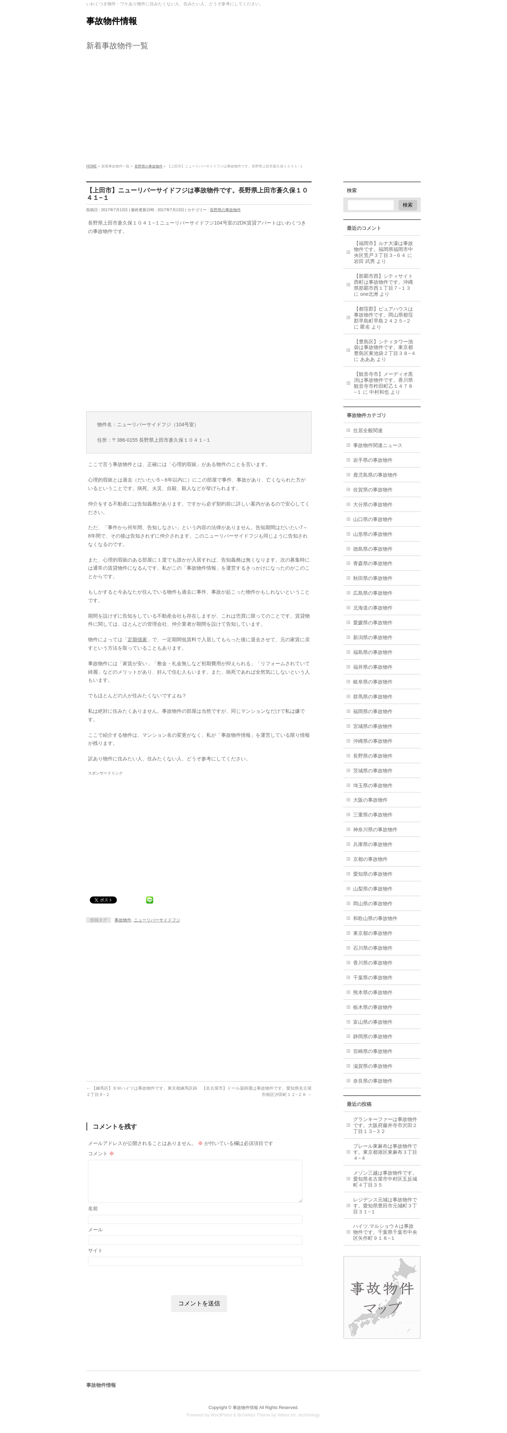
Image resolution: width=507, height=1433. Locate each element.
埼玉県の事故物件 (373, 785)
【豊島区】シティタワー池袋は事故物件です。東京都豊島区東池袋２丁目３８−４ (385, 347)
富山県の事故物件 (373, 1022)
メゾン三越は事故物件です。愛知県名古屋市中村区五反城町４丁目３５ (385, 1179)
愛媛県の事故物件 (373, 622)
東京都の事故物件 (373, 933)
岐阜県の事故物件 (373, 682)
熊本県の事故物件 (373, 992)
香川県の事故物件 (373, 963)
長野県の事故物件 (225, 210)
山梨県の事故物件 (373, 889)
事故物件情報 (111, 21)
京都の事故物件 (370, 859)
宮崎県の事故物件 (373, 1051)
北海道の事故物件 (373, 608)
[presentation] (134, 1280)
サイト (95, 1250)
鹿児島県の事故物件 (375, 475)
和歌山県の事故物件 (375, 918)
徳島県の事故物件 (373, 549)
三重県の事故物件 (373, 814)
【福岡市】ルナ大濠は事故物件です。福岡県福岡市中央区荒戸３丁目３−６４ (383, 249)
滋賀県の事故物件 (373, 1066)
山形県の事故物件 (373, 534)
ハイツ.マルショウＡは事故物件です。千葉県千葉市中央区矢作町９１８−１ (385, 1232)
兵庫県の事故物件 (373, 844)
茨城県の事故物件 (373, 770)
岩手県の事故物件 (373, 460)
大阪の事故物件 (370, 800)
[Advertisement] (253, 109)
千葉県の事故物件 (373, 977)
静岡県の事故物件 (373, 1036)
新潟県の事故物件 (373, 637)
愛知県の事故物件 (373, 874)
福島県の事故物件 (373, 652)
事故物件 (122, 920)
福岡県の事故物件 (373, 711)
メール (95, 1229)
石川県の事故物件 (373, 948)
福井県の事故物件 (373, 667)
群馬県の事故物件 (373, 696)
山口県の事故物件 (373, 519)
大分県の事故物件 (373, 504)
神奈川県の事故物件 (375, 829)
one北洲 (369, 294)
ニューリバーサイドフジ (157, 920)
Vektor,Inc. (287, 1415)
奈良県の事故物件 (373, 1081)
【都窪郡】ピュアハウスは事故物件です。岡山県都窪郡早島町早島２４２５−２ (383, 315)
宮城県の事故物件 (373, 726)
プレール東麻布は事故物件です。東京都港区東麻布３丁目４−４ (385, 1152)
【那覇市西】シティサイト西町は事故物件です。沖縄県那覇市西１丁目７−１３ (383, 282)
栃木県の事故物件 (373, 1007)
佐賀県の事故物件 (373, 489)
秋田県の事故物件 (373, 578)
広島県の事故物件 (373, 593)
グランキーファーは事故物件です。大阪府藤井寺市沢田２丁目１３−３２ (385, 1125)
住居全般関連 (368, 430)
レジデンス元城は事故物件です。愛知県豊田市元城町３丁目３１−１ (385, 1205)
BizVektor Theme (253, 1415)
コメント (101, 1153)
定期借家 (137, 639)
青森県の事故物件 (373, 563)
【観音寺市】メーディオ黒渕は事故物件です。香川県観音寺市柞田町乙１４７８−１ (383, 383)
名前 (93, 1208)
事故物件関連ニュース (377, 445)
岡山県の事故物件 (373, 903)
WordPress (221, 1415)
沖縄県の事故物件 (373, 741)
